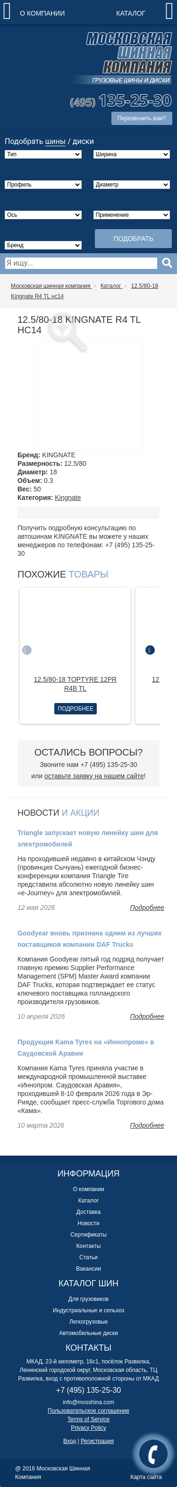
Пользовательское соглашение (88, 1410)
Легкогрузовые (88, 1321)
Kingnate (68, 497)
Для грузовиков (88, 1299)
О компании (42, 13)
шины (55, 141)
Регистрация (97, 1441)
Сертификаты (88, 1234)
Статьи (88, 1257)
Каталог (130, 13)
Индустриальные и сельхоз (89, 1310)
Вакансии (88, 1268)
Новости (88, 1223)
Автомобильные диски (88, 1333)
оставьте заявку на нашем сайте (94, 776)
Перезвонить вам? (142, 118)
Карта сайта (146, 1477)
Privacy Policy (88, 1428)
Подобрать (133, 238)
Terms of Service (88, 1419)
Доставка (88, 1212)
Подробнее (75, 708)
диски (83, 141)
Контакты (88, 1246)
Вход (69, 1441)
